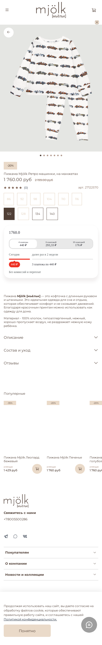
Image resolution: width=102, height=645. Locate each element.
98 (35, 199)
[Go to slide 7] (61, 155)
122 (9, 214)
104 (49, 199)
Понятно (27, 630)
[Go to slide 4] (51, 155)
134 (37, 214)
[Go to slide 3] (47, 155)
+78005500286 (15, 519)
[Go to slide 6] (58, 155)
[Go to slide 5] (54, 155)
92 (22, 199)
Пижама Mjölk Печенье (64, 457)
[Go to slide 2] (44, 155)
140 (52, 214)
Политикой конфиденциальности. (30, 619)
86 (9, 199)
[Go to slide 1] (40, 155)
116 (77, 199)
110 (63, 199)
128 (23, 214)
